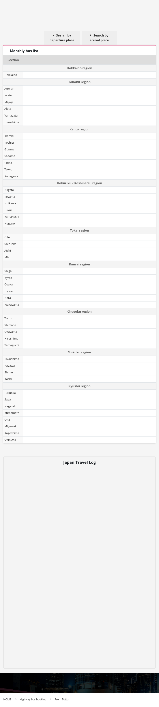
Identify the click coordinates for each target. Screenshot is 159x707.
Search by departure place (62, 37)
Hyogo (8, 291)
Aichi (7, 250)
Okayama (10, 332)
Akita (7, 109)
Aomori (9, 89)
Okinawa (10, 440)
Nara (7, 298)
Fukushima (11, 122)
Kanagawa (11, 176)
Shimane (10, 325)
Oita (7, 420)
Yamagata (11, 115)
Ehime (8, 372)
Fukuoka (10, 393)
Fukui (8, 210)
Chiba (8, 163)
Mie (6, 257)
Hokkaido (10, 75)
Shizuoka (10, 244)
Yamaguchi (11, 345)
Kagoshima (11, 433)
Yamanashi (11, 217)
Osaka (8, 284)
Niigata (9, 190)
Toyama (9, 197)
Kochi (8, 379)
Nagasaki (10, 406)
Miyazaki (10, 426)
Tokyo (8, 169)
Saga (7, 399)
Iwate (8, 95)
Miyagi (8, 102)
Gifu (7, 237)
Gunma (9, 149)
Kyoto (8, 278)
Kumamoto (11, 413)
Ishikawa (10, 203)
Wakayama (11, 305)
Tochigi (9, 142)
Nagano (9, 223)
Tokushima (11, 359)
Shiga (8, 271)
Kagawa (9, 365)
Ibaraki (8, 136)
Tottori (8, 318)
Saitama (9, 156)
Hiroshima (11, 338)
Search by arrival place (99, 37)
